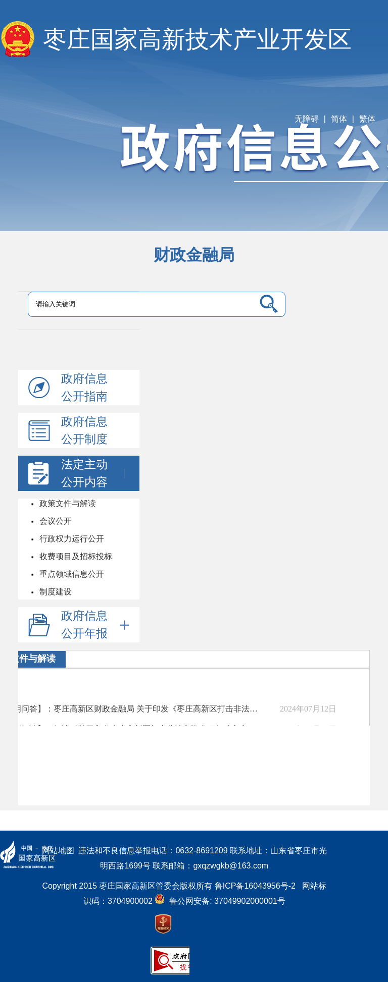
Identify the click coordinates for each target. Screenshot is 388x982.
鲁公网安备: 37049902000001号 (220, 901)
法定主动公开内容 (95, 473)
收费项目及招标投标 (74, 556)
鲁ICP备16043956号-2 (258, 886)
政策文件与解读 (66, 503)
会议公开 (54, 521)
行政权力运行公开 (70, 538)
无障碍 (307, 119)
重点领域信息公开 (70, 574)
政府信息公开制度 (84, 430)
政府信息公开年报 (95, 624)
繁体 (367, 119)
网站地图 (58, 850)
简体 (339, 119)
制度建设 (54, 591)
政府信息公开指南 (84, 387)
